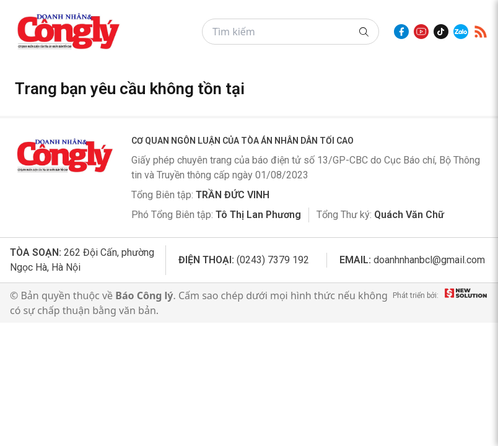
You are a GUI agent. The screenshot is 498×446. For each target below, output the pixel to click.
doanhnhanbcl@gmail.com (429, 260)
